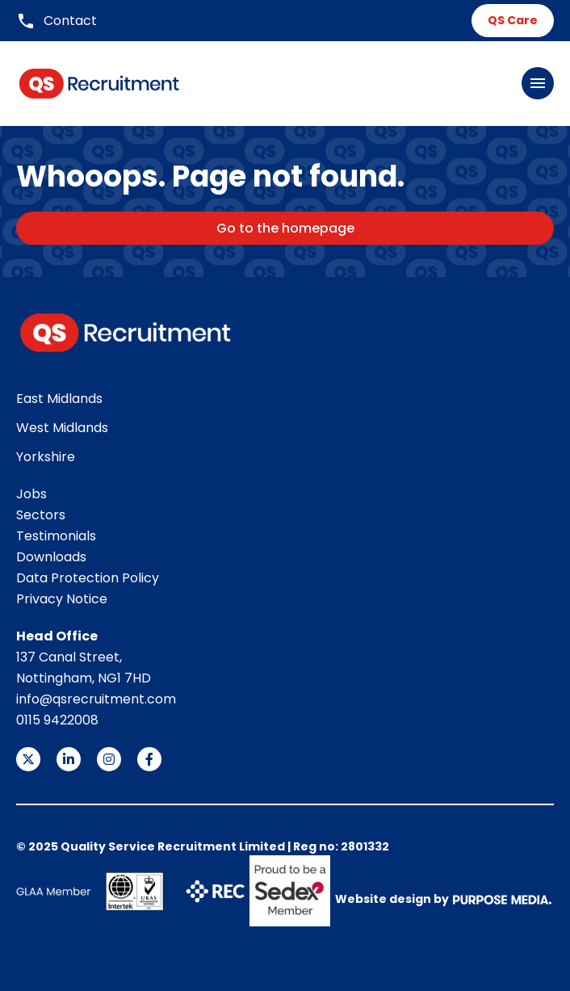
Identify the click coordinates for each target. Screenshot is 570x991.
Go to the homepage (285, 228)
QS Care (513, 20)
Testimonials (56, 536)
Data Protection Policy (87, 578)
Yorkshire (45, 456)
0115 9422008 (57, 720)
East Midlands (59, 398)
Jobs (31, 494)
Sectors (40, 515)
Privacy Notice (61, 599)
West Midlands (62, 427)
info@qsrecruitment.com (96, 699)
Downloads (51, 557)
